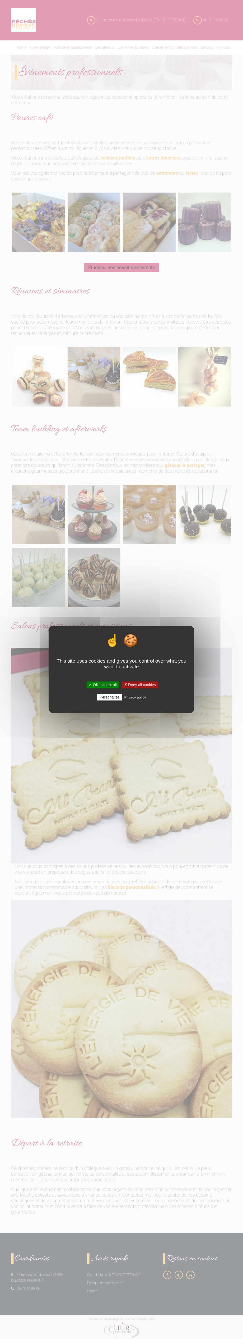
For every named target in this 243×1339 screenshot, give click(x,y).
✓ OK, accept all (103, 685)
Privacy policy (135, 697)
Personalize (110, 697)
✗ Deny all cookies (140, 685)
